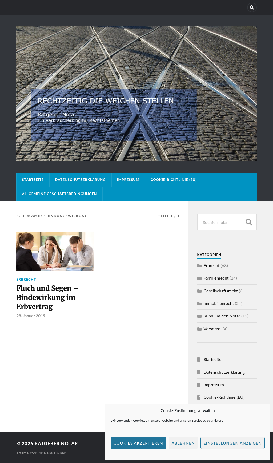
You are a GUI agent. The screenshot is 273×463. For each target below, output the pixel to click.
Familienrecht (216, 277)
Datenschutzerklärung (80, 180)
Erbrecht (26, 279)
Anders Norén (53, 452)
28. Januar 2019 (30, 315)
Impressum (128, 180)
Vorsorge (212, 328)
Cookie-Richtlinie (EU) (174, 180)
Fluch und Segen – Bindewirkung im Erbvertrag (47, 297)
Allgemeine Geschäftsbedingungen (59, 194)
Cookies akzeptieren (138, 443)
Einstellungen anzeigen (232, 443)
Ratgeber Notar (56, 443)
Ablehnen (183, 443)
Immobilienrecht (219, 303)
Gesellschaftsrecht (221, 290)
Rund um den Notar (222, 315)
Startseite (33, 180)
